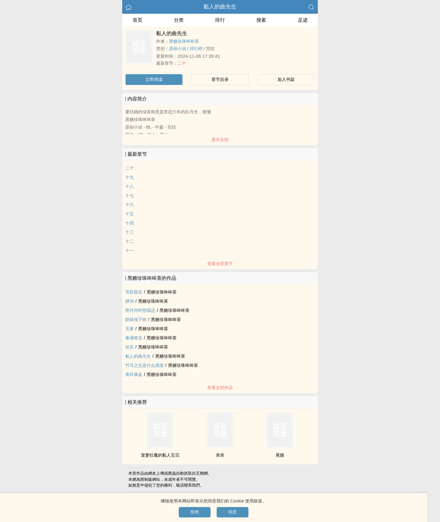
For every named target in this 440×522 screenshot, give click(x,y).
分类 (179, 20)
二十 (182, 63)
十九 (129, 177)
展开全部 (220, 139)
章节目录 (220, 79)
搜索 (261, 20)
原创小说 (177, 48)
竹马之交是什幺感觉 (144, 365)
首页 (137, 20)
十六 (129, 204)
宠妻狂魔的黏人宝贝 (160, 455)
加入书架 (286, 79)
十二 (129, 241)
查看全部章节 (220, 263)
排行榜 (196, 48)
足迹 (303, 20)
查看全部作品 (220, 387)
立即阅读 (154, 79)
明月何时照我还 (140, 310)
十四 (129, 223)
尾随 (280, 455)
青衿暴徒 (133, 374)
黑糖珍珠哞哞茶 (184, 41)
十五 (129, 213)
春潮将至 (133, 337)
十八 (129, 186)
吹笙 (129, 347)
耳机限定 (133, 292)
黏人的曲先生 (220, 7)
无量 (129, 328)
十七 (129, 195)
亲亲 (220, 455)
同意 (232, 511)
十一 (129, 250)
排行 (220, 20)
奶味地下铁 (136, 319)
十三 (129, 232)
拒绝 (194, 511)
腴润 (129, 301)
